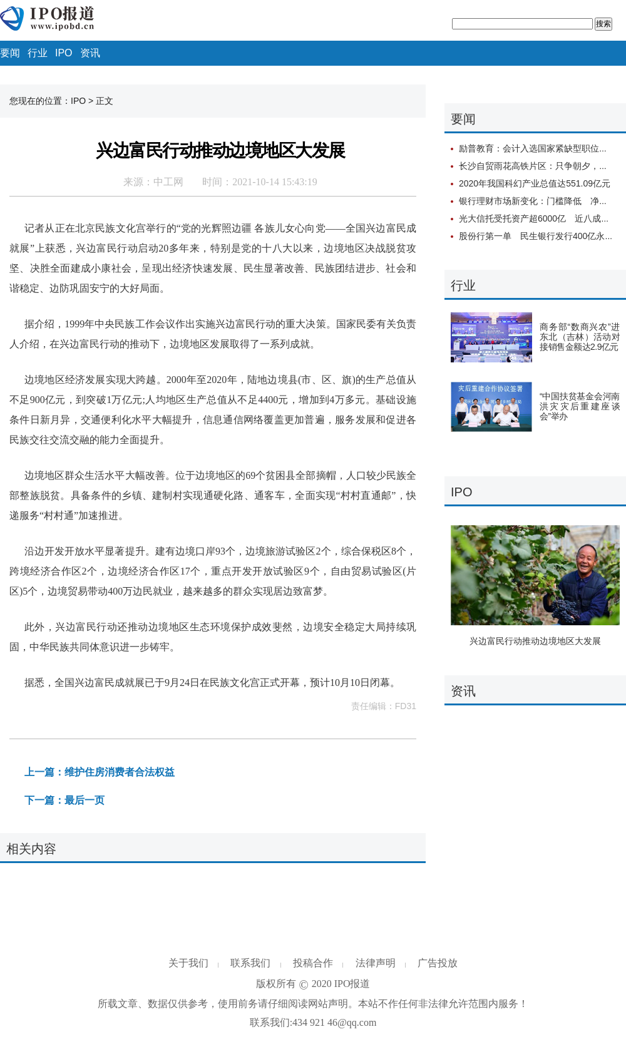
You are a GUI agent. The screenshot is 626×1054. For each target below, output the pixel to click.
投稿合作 (313, 963)
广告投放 (438, 963)
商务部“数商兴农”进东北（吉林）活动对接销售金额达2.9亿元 (580, 337)
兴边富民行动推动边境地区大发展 (535, 641)
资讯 (90, 53)
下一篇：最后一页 (64, 800)
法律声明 (376, 963)
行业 (38, 53)
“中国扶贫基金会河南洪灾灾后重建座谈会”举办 (580, 406)
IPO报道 (352, 983)
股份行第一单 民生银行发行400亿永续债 (540, 236)
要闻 (10, 53)
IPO (64, 53)
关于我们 (188, 963)
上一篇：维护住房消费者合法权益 (99, 772)
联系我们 (250, 963)
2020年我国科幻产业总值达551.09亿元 (534, 183)
